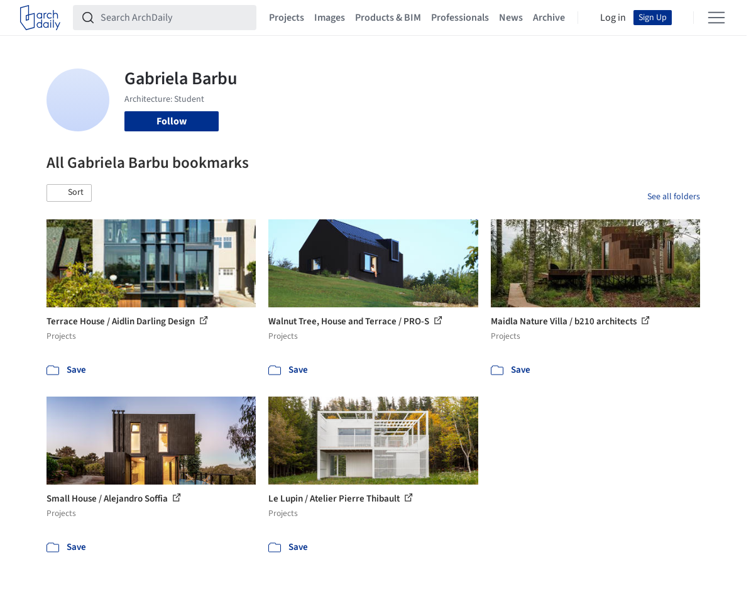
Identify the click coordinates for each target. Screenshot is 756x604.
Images (329, 18)
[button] (69, 193)
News (511, 18)
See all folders (673, 196)
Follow (171, 121)
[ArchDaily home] (40, 17)
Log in (613, 18)
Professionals (460, 18)
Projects (286, 18)
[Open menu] (716, 18)
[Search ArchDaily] (175, 17)
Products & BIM (388, 18)
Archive (549, 18)
